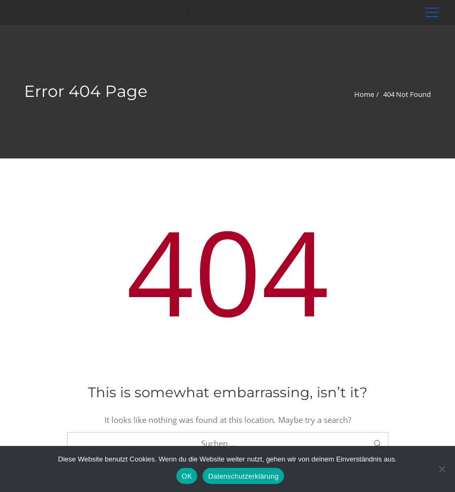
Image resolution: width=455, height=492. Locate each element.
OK (187, 476)
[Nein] (441, 469)
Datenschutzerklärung (243, 476)
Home (364, 94)
